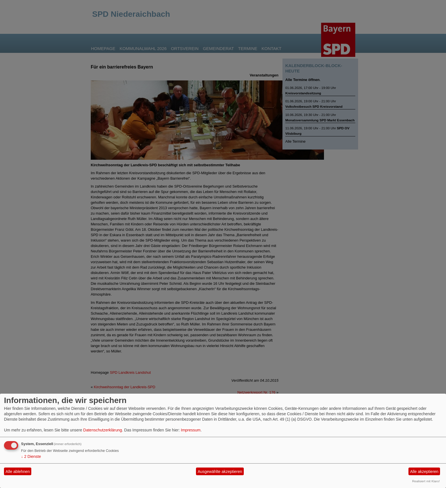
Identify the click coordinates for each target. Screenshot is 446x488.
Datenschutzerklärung (102, 430)
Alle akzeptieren (424, 471)
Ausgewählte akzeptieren (220, 471)
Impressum (191, 430)
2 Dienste (31, 456)
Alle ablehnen (18, 471)
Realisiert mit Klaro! (426, 481)
